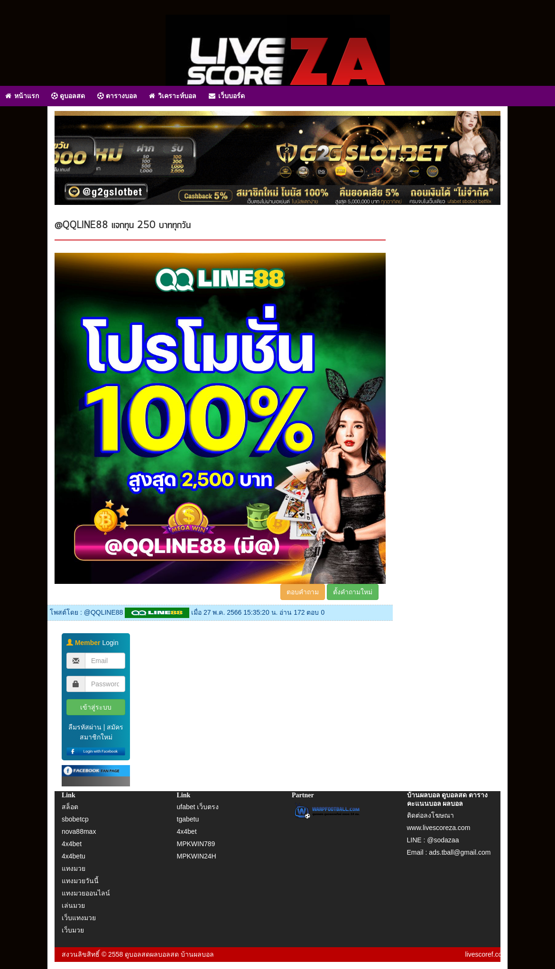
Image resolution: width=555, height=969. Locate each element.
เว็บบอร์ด (227, 96)
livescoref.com (486, 954)
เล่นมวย (73, 905)
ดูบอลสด (68, 96)
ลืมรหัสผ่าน (85, 727)
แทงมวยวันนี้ (80, 881)
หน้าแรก (22, 96)
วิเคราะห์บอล (172, 96)
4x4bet (72, 844)
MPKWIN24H (196, 856)
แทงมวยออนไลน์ (86, 893)
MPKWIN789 (196, 844)
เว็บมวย (73, 930)
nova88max (79, 831)
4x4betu (73, 856)
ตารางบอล (117, 96)
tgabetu (188, 819)
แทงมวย (73, 868)
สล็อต (70, 807)
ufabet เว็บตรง (198, 807)
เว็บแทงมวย (79, 918)
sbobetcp (75, 819)
